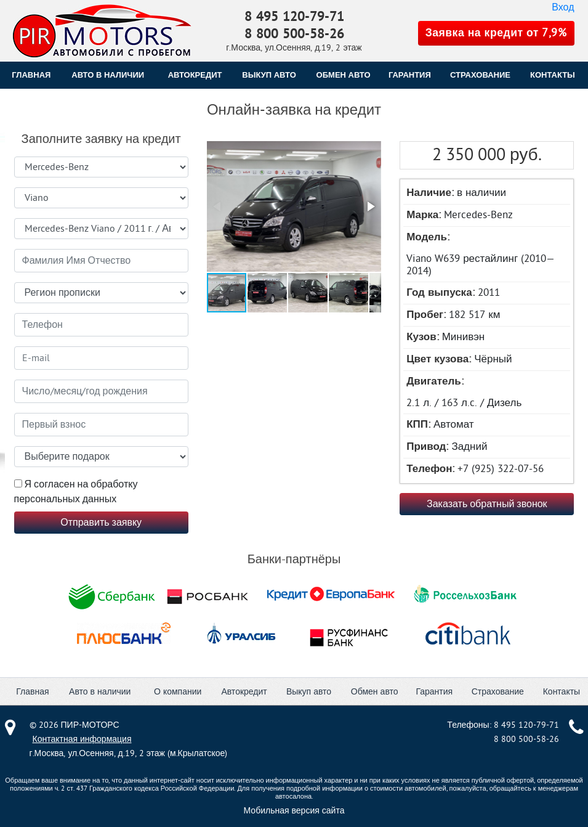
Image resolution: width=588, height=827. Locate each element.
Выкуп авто (308, 691)
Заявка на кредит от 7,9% (496, 32)
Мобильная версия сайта (294, 810)
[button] (293, 207)
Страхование (498, 691)
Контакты (561, 691)
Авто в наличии (107, 74)
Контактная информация (82, 739)
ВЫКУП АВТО (269, 74)
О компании (177, 691)
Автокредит (244, 691)
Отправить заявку (101, 522)
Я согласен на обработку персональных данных (76, 492)
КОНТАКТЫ (552, 74)
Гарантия (434, 691)
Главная (31, 74)
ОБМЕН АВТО (343, 74)
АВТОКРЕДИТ (195, 74)
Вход (563, 7)
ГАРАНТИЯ (410, 74)
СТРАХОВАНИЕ (480, 74)
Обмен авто (374, 691)
